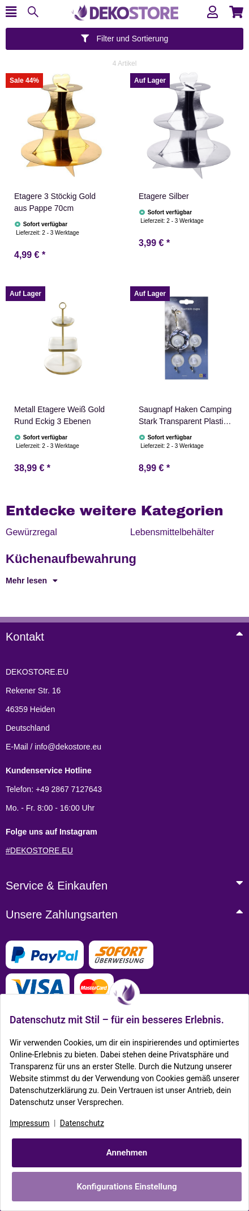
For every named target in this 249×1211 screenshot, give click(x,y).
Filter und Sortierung (125, 38)
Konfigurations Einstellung (126, 1187)
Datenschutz (82, 1123)
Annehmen (127, 1153)
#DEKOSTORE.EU (39, 850)
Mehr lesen (32, 580)
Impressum (29, 1123)
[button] (212, 12)
